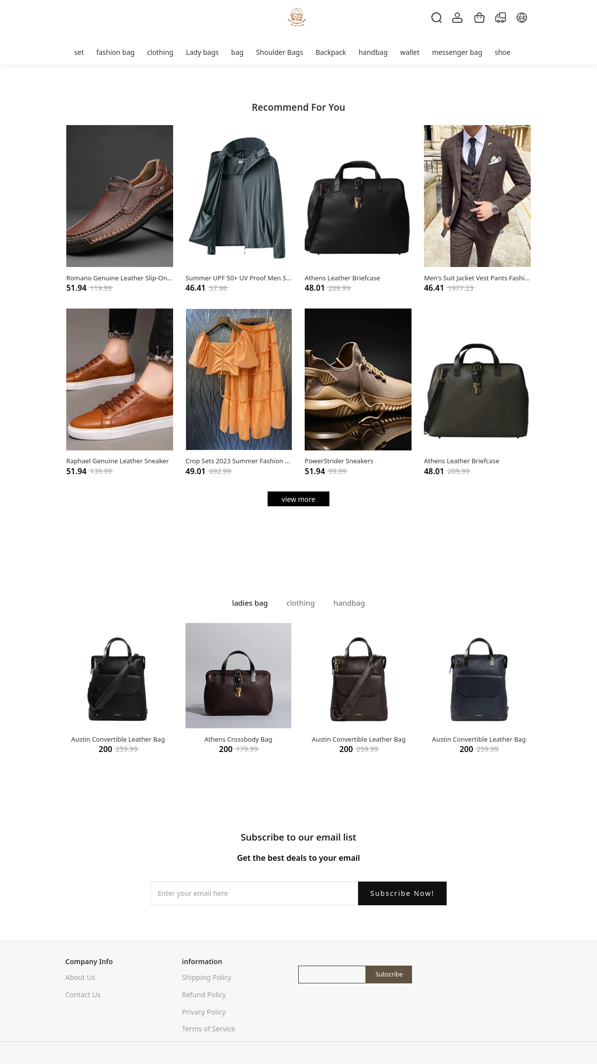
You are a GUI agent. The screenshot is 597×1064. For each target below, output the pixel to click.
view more (299, 499)
